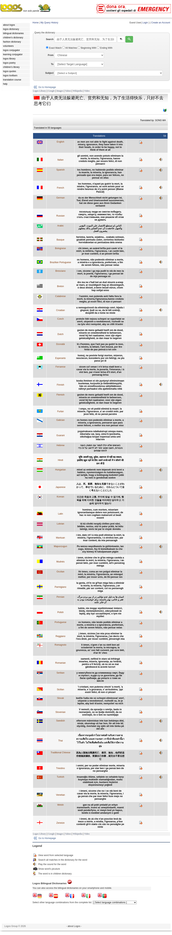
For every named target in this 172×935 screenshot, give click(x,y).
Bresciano (60, 271)
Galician (60, 420)
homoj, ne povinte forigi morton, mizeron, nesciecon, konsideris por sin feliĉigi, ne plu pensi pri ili (100, 358)
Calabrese (60, 296)
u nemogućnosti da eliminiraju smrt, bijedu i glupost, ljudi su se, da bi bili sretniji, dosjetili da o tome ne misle (100, 310)
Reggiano (60, 636)
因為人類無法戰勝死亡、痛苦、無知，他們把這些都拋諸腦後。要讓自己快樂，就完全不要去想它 (100, 756)
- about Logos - (74, 926)
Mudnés (60, 561)
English (60, 141)
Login (145, 22)
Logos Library (39, 90)
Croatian (60, 310)
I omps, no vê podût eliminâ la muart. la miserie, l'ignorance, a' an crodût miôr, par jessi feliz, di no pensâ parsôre (100, 411)
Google (51, 90)
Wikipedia (77, 90)
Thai (60, 740)
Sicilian (60, 689)
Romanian (60, 663)
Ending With (104, 48)
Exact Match (54, 48)
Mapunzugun (60, 546)
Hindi (60, 460)
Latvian (60, 523)
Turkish (60, 777)
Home (35, 22)
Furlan (60, 411)
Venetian (60, 795)
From (51, 55)
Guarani (60, 435)
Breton (60, 286)
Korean (60, 496)
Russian (60, 215)
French (60, 187)
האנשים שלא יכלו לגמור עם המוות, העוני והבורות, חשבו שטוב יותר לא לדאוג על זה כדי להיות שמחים (100, 448)
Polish (60, 612)
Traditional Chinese (60, 752)
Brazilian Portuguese (60, 262)
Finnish (60, 384)
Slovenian (60, 712)
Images (60, 90)
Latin (60, 513)
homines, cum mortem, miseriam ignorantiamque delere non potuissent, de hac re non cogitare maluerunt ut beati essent (100, 513)
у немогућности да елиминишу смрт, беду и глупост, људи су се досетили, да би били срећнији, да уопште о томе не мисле (100, 676)
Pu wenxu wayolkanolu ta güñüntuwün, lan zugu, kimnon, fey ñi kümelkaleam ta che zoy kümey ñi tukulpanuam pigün (100, 549)
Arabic (60, 225)
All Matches (70, 48)
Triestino (60, 768)
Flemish (60, 394)
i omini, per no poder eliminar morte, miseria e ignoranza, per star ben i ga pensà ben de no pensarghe (100, 768)
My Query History (49, 22)
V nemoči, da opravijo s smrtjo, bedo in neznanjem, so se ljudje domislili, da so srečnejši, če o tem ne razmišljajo (100, 712)
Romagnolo (60, 645)
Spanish (60, 169)
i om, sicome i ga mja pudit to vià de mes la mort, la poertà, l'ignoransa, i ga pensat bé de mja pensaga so (100, 274)
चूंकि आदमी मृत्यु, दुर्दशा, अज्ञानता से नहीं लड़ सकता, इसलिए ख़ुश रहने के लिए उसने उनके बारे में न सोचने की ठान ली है (100, 460)
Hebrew (60, 445)
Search (50, 39)
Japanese (60, 487)
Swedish (60, 720)
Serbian (60, 672)
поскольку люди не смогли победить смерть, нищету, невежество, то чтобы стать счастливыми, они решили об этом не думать (100, 215)
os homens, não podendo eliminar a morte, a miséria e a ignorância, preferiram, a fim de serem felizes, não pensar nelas (100, 262)
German (60, 197)
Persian (60, 597)
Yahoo (68, 90)
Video (87, 90)
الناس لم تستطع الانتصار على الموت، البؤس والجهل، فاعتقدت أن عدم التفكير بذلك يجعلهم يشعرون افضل (100, 228)
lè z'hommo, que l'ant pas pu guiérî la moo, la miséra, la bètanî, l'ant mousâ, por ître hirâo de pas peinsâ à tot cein (100, 347)
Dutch (60, 334)
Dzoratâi (60, 344)
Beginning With (87, 48)
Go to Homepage (47, 87)
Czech (60, 319)
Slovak (60, 698)
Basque (60, 239)
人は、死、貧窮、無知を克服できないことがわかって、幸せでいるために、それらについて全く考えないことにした (100, 487)
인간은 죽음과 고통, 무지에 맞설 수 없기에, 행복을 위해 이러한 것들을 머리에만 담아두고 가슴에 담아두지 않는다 (100, 500)
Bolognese (60, 248)
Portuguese (60, 622)
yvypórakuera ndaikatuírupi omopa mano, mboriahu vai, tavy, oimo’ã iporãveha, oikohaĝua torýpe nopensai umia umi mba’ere (100, 435)
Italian (60, 159)
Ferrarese (60, 366)
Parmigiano (60, 587)
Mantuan (60, 537)
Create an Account (160, 22)
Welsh (60, 805)
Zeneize (60, 823)
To (52, 64)
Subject (49, 73)
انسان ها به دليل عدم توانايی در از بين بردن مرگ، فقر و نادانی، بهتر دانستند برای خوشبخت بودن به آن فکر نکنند (100, 600)
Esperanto (60, 358)
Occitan (60, 571)
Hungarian (60, 469)
